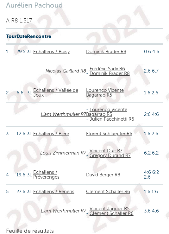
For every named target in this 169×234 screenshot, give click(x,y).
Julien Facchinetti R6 (112, 119)
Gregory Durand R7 (110, 155)
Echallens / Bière (51, 133)
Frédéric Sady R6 (107, 68)
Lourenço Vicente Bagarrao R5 (105, 93)
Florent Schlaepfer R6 (109, 133)
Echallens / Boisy (51, 51)
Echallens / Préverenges (46, 175)
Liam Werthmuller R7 (63, 114)
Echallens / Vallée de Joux (55, 93)
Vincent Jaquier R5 (109, 208)
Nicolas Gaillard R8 (66, 70)
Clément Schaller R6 (108, 191)
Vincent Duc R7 (106, 150)
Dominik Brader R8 (106, 51)
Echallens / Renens (53, 191)
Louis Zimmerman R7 (63, 152)
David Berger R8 (103, 174)
